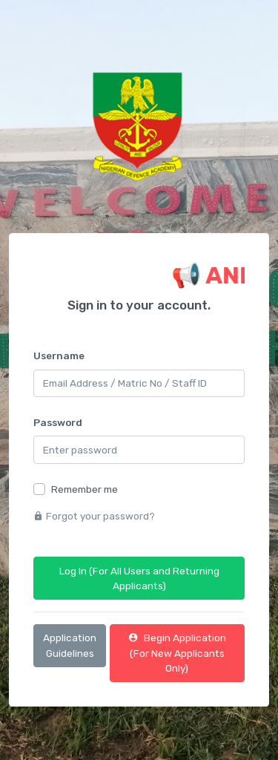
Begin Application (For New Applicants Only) (177, 653)
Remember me (84, 489)
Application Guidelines (69, 645)
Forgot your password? (94, 516)
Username (59, 355)
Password (57, 422)
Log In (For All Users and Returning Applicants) (139, 578)
